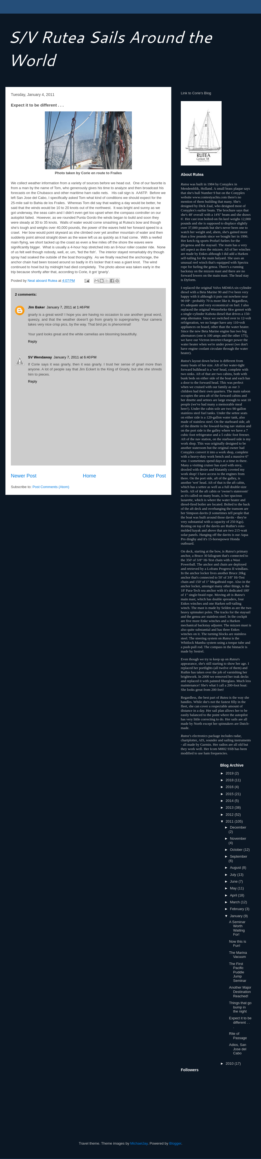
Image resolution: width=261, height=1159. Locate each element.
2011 (230, 821)
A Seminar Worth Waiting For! (237, 928)
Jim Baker (36, 307)
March (235, 902)
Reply (32, 341)
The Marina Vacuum (238, 955)
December (238, 827)
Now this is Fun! (237, 943)
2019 (230, 773)
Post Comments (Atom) (51, 487)
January (237, 916)
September (238, 856)
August (236, 868)
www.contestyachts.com (209, 197)
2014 (230, 801)
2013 (230, 807)
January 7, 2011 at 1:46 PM (67, 307)
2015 (230, 794)
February (237, 909)
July (233, 875)
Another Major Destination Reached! (240, 991)
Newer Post (23, 476)
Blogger (175, 1143)
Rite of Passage (238, 1036)
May (234, 888)
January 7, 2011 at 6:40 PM (75, 357)
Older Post (154, 476)
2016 (230, 787)
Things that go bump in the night (240, 1007)
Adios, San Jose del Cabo (237, 1049)
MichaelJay (139, 1143)
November (238, 838)
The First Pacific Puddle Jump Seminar (237, 972)
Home (89, 476)
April (234, 895)
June (234, 881)
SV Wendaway (40, 357)
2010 (230, 1063)
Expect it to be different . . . (240, 1022)
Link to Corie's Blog (196, 93)
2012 (230, 815)
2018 (230, 780)
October (237, 850)
